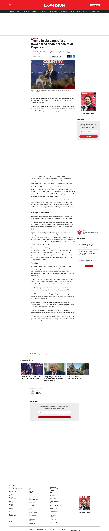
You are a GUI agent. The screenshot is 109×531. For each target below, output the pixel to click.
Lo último (81, 239)
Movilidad (32, 523)
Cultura (31, 485)
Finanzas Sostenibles (55, 485)
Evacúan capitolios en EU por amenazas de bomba (76, 377)
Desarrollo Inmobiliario (35, 510)
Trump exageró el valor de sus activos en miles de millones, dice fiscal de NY (53, 378)
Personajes (53, 519)
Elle (30, 488)
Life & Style (32, 496)
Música (31, 503)
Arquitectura (32, 513)
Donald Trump (43, 353)
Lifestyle (52, 509)
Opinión (11, 510)
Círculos (11, 518)
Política (34, 11)
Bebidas (52, 516)
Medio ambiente (33, 519)
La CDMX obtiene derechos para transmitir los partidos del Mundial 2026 (88, 260)
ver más (88, 266)
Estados (11, 508)
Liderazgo (52, 495)
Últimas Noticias (14, 11)
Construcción (33, 509)
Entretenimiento (33, 499)
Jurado (52, 524)
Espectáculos (12, 515)
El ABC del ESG (54, 488)
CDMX (10, 507)
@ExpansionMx (42, 393)
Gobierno (11, 502)
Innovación (53, 487)
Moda (10, 519)
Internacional (53, 11)
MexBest (52, 513)
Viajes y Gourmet (13, 522)
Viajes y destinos (54, 518)
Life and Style (96, 11)
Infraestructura (33, 512)
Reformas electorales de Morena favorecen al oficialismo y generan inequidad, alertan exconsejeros (88, 245)
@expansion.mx (56, 529)
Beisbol (52, 503)
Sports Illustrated (54, 501)
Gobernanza (32, 522)
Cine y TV (32, 502)
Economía (43, 11)
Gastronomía (53, 515)
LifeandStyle (12, 498)
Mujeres (85, 11)
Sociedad (11, 511)
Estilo (30, 498)
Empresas (26, 11)
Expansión (11, 485)
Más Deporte (53, 508)
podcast (85, 230)
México (11, 504)
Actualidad (53, 494)
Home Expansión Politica (16, 488)
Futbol (51, 502)
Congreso (11, 505)
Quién (10, 514)
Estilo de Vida (53, 522)
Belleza (11, 521)
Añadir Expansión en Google (56, 56)
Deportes (32, 501)
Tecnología (63, 11)
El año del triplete (88, 113)
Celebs (31, 492)
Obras (72, 11)
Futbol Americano (54, 505)
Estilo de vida (33, 494)
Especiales (53, 498)
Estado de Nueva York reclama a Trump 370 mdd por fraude (31, 377)
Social (31, 520)
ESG (78, 11)
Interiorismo (32, 515)
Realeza (11, 516)
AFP (37, 390)
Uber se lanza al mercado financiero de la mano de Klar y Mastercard (88, 253)
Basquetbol (53, 506)
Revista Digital (95, 5)
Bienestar (52, 521)
